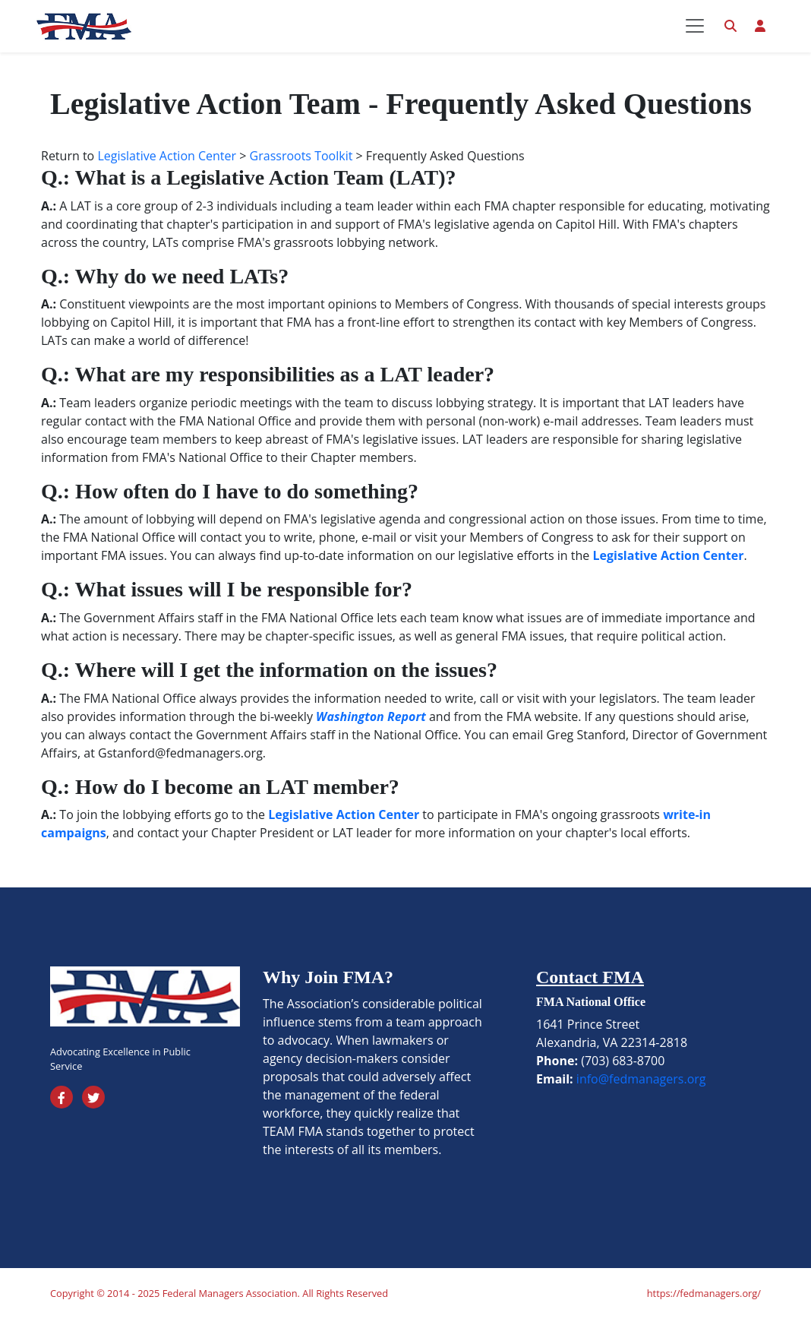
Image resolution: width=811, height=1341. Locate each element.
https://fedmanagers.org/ (704, 1315)
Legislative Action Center (166, 177)
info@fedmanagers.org (641, 1101)
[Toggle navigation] (694, 37)
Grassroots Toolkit (301, 177)
